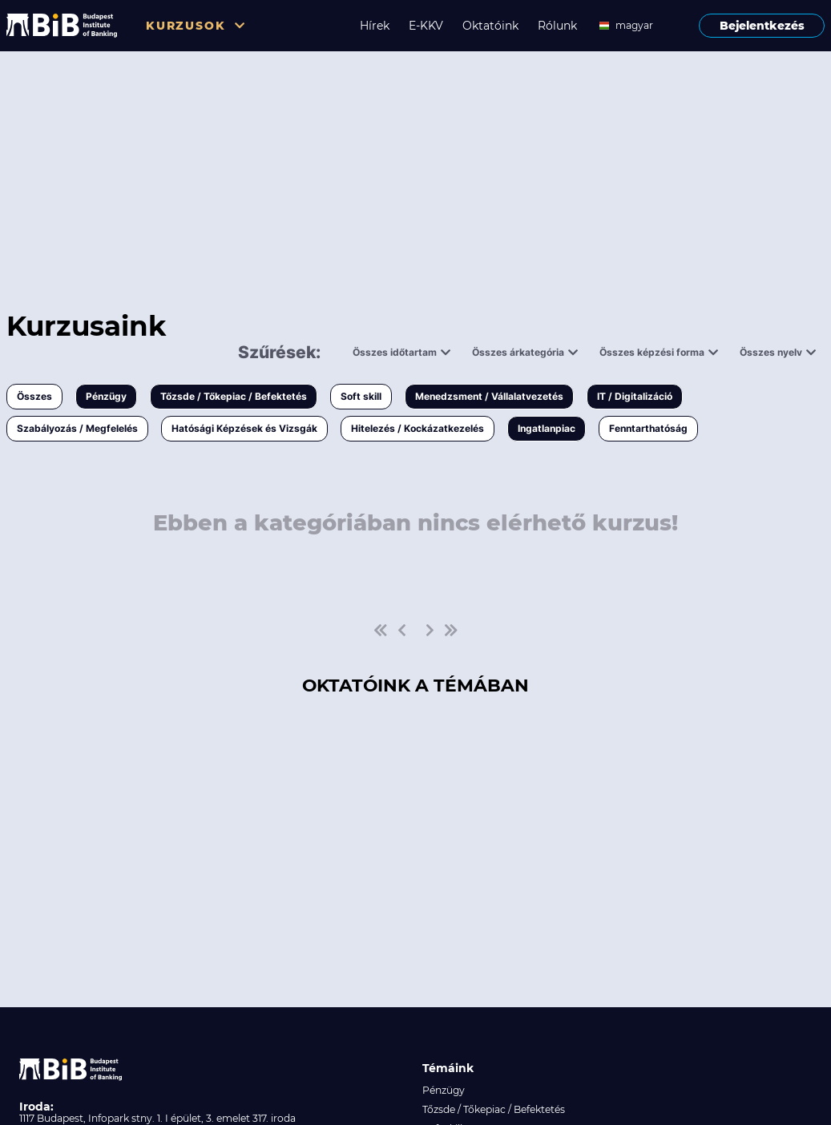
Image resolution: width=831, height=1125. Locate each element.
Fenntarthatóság (648, 428)
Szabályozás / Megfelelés (77, 428)
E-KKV (426, 25)
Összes (34, 396)
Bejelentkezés (762, 25)
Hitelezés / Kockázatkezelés (417, 428)
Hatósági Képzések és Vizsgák (244, 428)
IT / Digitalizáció (634, 396)
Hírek (374, 25)
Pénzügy (106, 396)
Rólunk (557, 25)
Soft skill (361, 396)
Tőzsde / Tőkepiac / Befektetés (233, 396)
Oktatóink (490, 25)
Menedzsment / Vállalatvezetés (489, 396)
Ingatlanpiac (546, 428)
